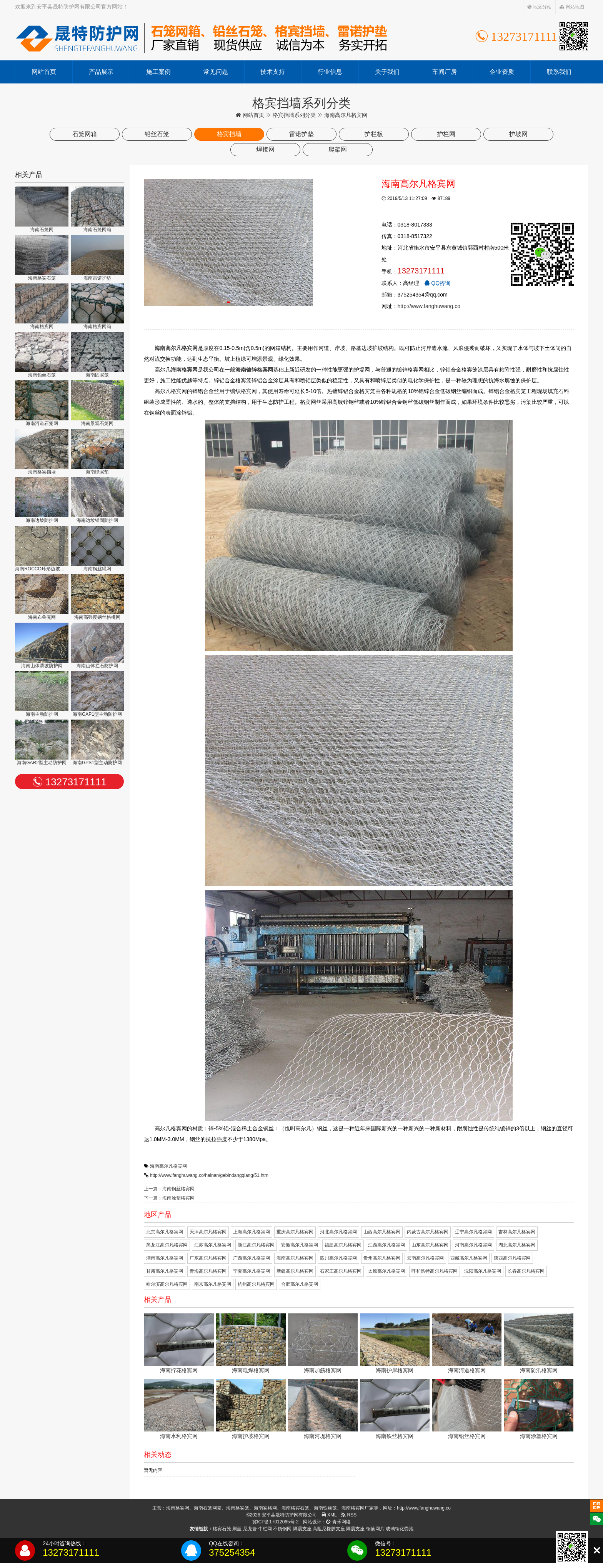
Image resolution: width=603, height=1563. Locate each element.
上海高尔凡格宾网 (251, 1232)
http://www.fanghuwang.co (429, 306)
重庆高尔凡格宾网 (295, 1232)
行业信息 (330, 71)
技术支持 (272, 71)
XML (329, 1515)
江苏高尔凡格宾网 (212, 1245)
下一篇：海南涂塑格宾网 (169, 1198)
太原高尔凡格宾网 (386, 1271)
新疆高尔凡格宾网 (295, 1271)
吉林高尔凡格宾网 (516, 1232)
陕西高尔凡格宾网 (512, 1258)
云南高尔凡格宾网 (425, 1258)
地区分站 (539, 7)
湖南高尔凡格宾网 (164, 1258)
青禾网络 (338, 1522)
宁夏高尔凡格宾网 (251, 1271)
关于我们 (387, 71)
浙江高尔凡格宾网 (256, 1245)
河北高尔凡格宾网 (338, 1232)
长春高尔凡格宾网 (526, 1271)
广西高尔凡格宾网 (251, 1258)
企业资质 (502, 71)
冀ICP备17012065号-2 (275, 1522)
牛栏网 (265, 1528)
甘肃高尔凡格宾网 (164, 1271)
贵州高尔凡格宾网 (381, 1258)
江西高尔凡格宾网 (386, 1245)
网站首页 (44, 71)
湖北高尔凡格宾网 (516, 1245)
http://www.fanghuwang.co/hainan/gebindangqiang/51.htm (209, 1175)
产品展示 (101, 71)
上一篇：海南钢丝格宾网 (169, 1188)
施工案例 (158, 71)
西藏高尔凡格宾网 (468, 1258)
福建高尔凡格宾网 (343, 1245)
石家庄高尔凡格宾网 (340, 1271)
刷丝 (237, 1528)
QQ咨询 (437, 283)
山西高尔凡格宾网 (381, 1232)
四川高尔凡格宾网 (338, 1258)
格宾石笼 (222, 1528)
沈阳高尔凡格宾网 (482, 1271)
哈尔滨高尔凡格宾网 (167, 1284)
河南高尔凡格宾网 (473, 1245)
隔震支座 (302, 1528)
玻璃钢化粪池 (399, 1528)
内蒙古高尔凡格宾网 (427, 1232)
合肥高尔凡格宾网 (299, 1284)
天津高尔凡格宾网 (208, 1232)
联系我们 (559, 71)
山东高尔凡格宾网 (429, 1245)
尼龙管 (250, 1528)
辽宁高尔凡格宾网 (473, 1232)
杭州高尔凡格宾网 (256, 1284)
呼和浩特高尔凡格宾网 (434, 1271)
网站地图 (572, 7)
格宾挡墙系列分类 (294, 115)
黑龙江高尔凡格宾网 (167, 1245)
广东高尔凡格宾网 (208, 1258)
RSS (348, 1515)
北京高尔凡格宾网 (164, 1232)
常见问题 (215, 71)
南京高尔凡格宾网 (212, 1284)
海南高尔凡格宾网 (168, 1166)
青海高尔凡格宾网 (208, 1271)
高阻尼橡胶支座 (329, 1528)
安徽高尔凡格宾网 (299, 1245)
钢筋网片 (375, 1528)
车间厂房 (444, 71)
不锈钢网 (282, 1528)
